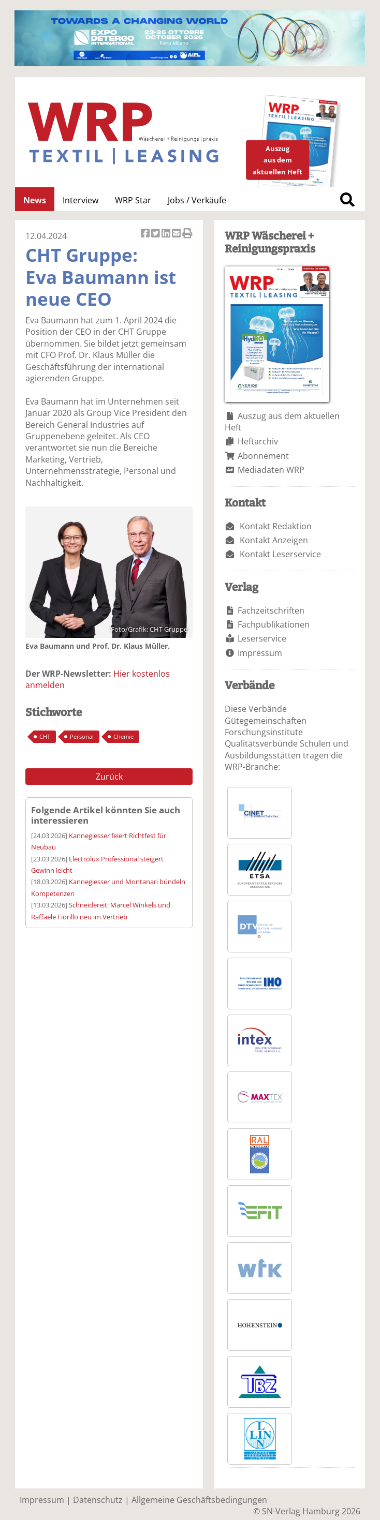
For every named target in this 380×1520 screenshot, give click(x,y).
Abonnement (263, 455)
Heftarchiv (258, 441)
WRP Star (133, 200)
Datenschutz (98, 1500)
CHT (44, 736)
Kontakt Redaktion (276, 526)
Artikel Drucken (187, 234)
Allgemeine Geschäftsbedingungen (199, 1500)
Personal (82, 736)
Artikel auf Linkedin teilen (167, 234)
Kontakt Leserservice (280, 554)
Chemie (123, 736)
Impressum (260, 653)
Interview (80, 200)
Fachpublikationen (274, 624)
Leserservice (262, 638)
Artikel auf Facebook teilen (146, 234)
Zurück (109, 776)
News (34, 200)
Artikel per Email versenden (177, 234)
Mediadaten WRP (271, 469)
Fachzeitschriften (271, 610)
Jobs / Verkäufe (197, 200)
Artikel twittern (156, 234)
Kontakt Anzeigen (274, 540)
